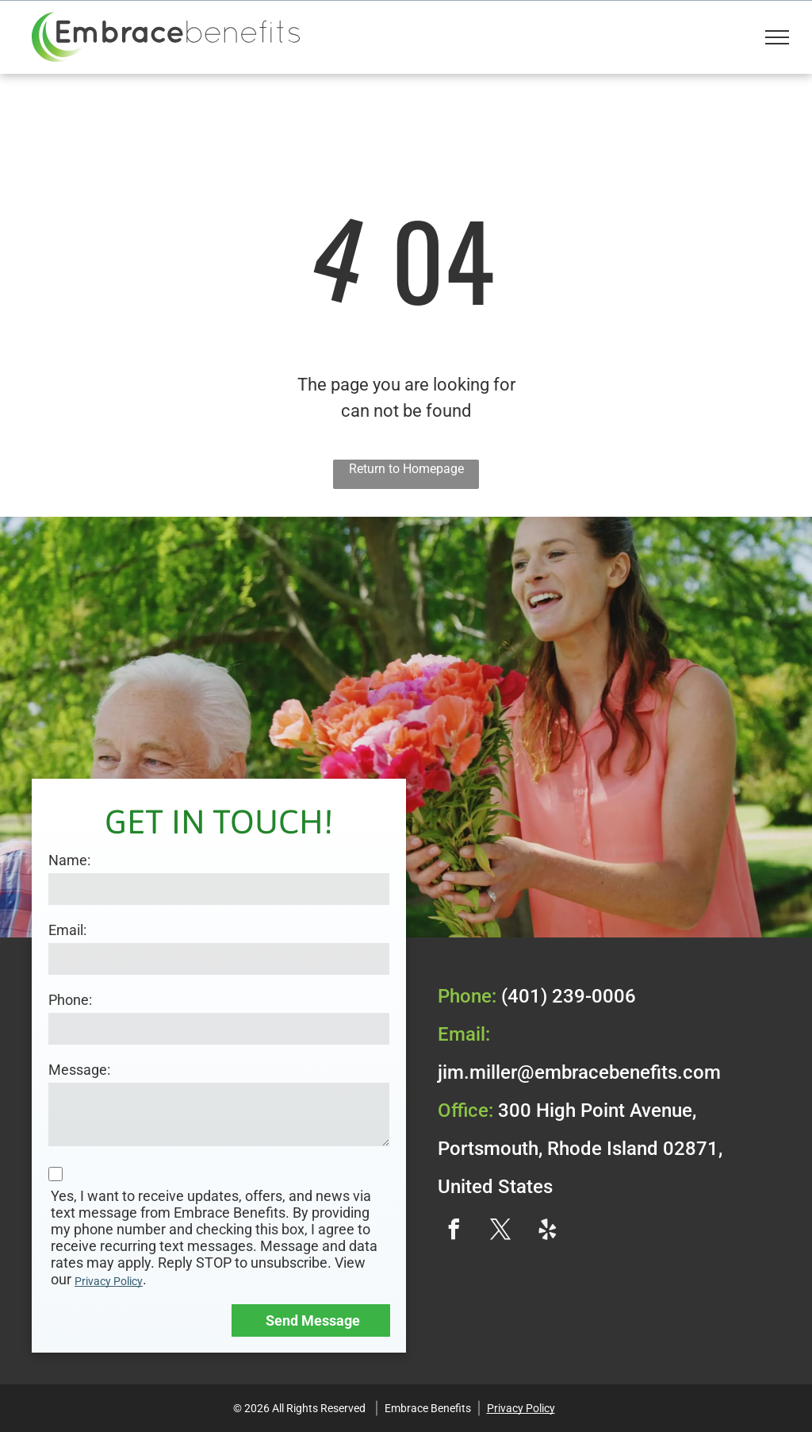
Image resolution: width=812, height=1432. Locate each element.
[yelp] (547, 1231)
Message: (79, 1069)
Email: (67, 930)
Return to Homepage (406, 468)
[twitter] (500, 1231)
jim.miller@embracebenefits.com (579, 1072)
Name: (69, 860)
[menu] (777, 37)
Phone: (70, 999)
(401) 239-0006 (568, 996)
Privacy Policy (109, 1281)
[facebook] (453, 1231)
